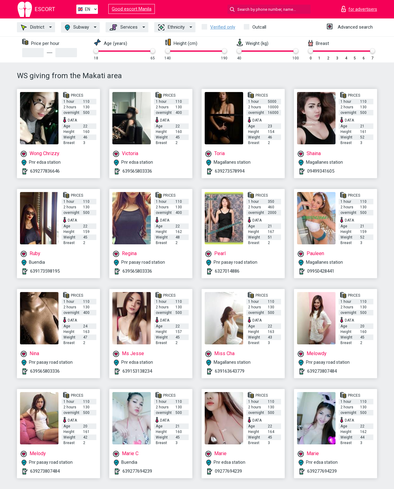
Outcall (259, 27)
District (32, 27)
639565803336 (137, 171)
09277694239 (228, 471)
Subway (77, 27)
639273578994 (229, 171)
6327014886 (227, 271)
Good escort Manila (131, 9)
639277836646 (45, 171)
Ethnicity (171, 27)
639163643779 (229, 371)
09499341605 (320, 171)
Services (124, 27)
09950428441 (320, 271)
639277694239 (137, 471)
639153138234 (137, 371)
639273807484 (322, 371)
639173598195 (45, 271)
